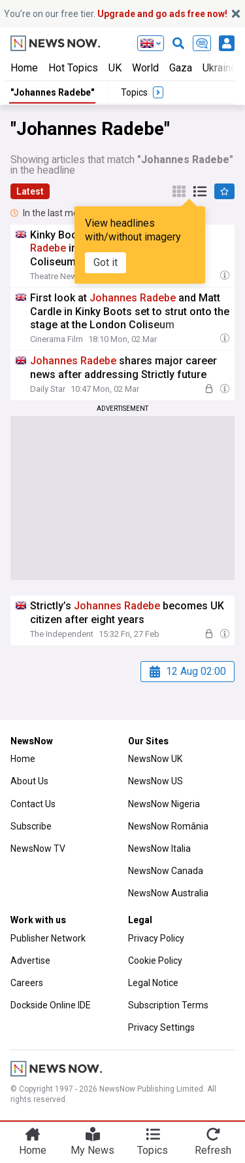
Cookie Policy (155, 960)
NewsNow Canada (165, 871)
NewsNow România (168, 826)
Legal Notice (153, 983)
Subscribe (31, 826)
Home (24, 68)
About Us (29, 781)
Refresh (213, 1150)
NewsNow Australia (168, 893)
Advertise (30, 960)
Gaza (180, 68)
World (145, 68)
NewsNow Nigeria (164, 804)
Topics (152, 1150)
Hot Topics (73, 68)
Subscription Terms (168, 1005)
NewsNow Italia (159, 848)
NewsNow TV (37, 848)
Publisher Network (48, 938)
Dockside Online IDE (50, 1005)
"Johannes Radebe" (52, 92)
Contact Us (33, 804)
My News (92, 1150)
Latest (30, 191)
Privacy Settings (161, 1027)
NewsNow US (155, 781)
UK (115, 68)
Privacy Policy (156, 938)
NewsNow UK (155, 758)
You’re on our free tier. (115, 14)
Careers (26, 983)
